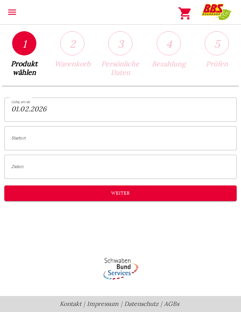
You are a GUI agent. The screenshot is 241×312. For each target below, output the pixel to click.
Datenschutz (141, 304)
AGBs (171, 304)
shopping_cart (185, 13)
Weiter (120, 193)
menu (12, 12)
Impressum (103, 304)
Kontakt (70, 304)
